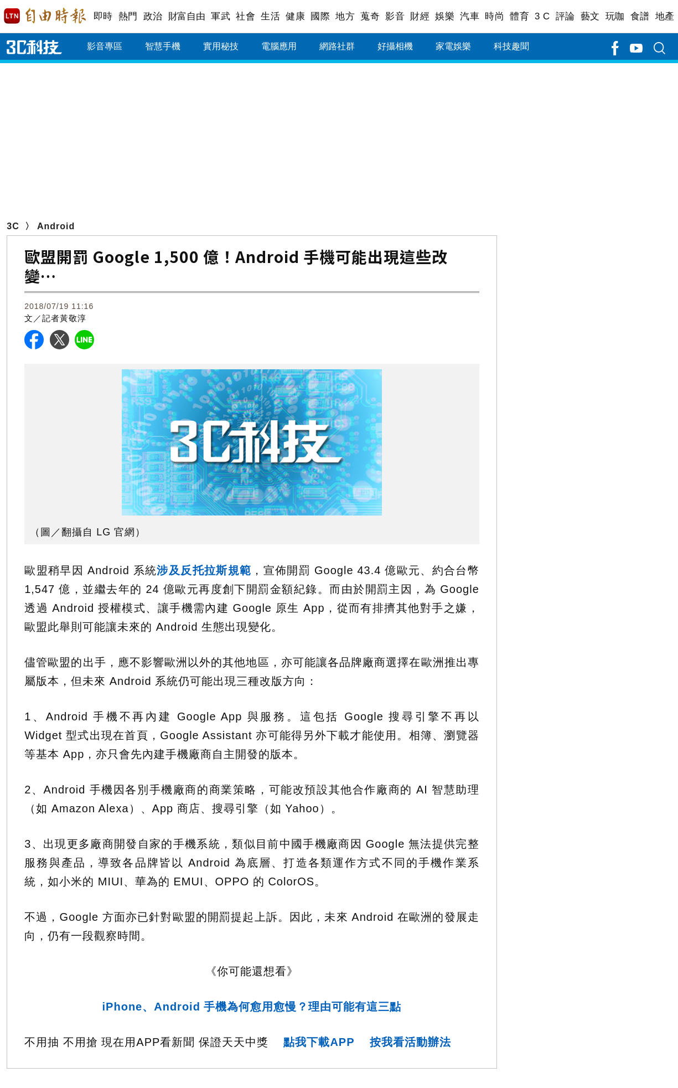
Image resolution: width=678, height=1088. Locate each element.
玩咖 (615, 16)
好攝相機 (395, 46)
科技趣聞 (511, 46)
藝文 (590, 16)
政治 (153, 16)
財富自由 (186, 16)
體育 (519, 16)
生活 (270, 16)
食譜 (640, 16)
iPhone (252, 1007)
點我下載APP (318, 1042)
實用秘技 (221, 46)
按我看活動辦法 (410, 1042)
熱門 (128, 16)
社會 (245, 16)
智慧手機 (162, 46)
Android (56, 226)
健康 (295, 16)
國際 (320, 16)
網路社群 (337, 46)
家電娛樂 (453, 46)
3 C (542, 16)
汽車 (469, 16)
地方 (345, 16)
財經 (419, 16)
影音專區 (104, 46)
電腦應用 (279, 46)
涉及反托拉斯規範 (204, 570)
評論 (565, 16)
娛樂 (444, 16)
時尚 (494, 16)
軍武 (220, 16)
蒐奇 (370, 16)
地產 (665, 16)
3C (13, 226)
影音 (395, 16)
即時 (103, 16)
